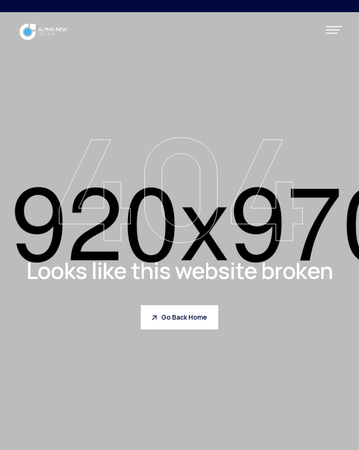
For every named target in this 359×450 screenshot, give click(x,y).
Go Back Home (179, 317)
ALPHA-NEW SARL (105, 5)
